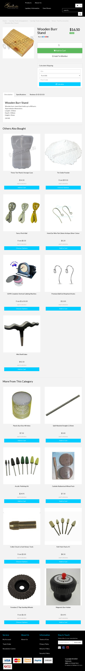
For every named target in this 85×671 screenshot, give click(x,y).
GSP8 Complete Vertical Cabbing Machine (21, 294)
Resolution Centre (9, 649)
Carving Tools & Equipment (18, 21)
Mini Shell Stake (21, 354)
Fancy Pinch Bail (21, 233)
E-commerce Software (71, 665)
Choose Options (63, 187)
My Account (7, 639)
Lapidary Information (32, 8)
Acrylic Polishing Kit (22, 486)
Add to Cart (60, 50)
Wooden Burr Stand (11, 23)
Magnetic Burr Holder (63, 607)
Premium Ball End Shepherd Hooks (63, 294)
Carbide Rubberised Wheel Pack (63, 486)
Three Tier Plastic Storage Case (22, 173)
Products (28, 3)
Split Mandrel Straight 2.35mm (63, 426)
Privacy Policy (44, 644)
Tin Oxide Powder (63, 173)
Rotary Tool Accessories (60, 21)
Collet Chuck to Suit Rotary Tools (21, 547)
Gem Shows (47, 8)
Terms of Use (44, 639)
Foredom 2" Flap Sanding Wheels (22, 607)
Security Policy (45, 653)
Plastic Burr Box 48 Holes (21, 426)
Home (5, 21)
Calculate (60, 84)
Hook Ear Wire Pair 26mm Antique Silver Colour (63, 233)
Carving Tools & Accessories (40, 21)
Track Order (7, 644)
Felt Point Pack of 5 (63, 547)
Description (8, 94)
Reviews (37, 94)
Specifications (21, 94)
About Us (38, 3)
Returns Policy (45, 649)
